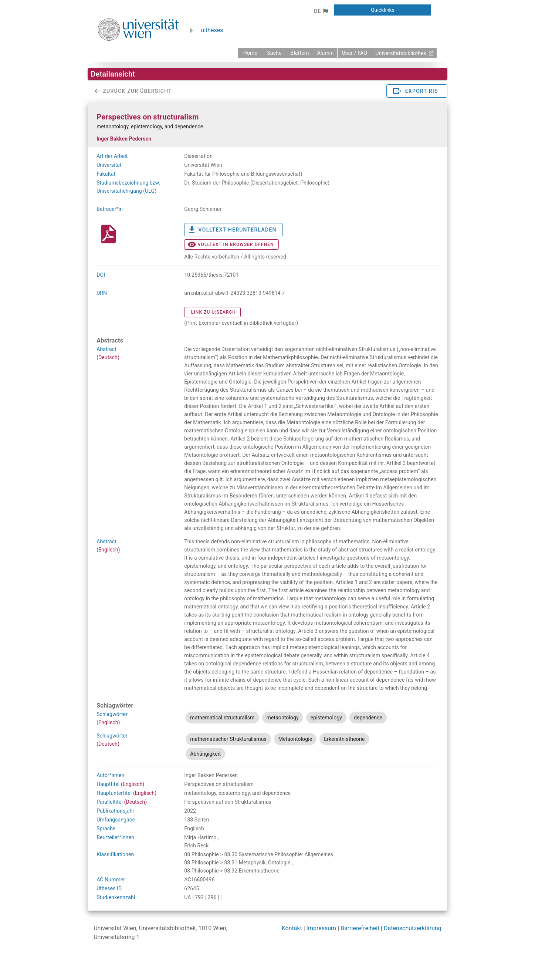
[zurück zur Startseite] (250, 53)
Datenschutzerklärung (412, 928)
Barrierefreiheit (360, 928)
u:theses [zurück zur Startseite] (212, 30)
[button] (321, 11)
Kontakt (292, 928)
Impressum (321, 928)
